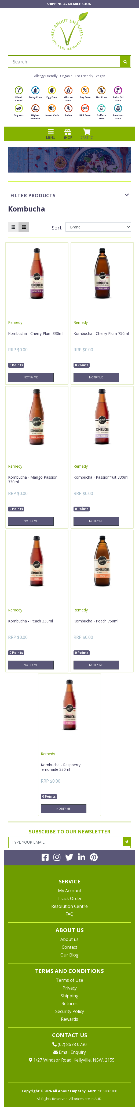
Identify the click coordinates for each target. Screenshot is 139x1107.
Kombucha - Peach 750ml (96, 621)
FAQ (69, 914)
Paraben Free (118, 113)
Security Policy (69, 1011)
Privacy (70, 988)
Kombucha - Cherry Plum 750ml (101, 333)
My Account (69, 891)
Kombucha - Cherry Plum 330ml (35, 333)
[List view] (24, 227)
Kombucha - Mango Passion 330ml (32, 480)
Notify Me (31, 377)
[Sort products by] (98, 227)
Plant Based (19, 95)
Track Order (69, 898)
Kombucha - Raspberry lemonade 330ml (61, 767)
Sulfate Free (101, 113)
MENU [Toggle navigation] (50, 134)
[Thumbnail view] (13, 227)
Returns (69, 1003)
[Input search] (64, 61)
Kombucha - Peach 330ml (30, 621)
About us (69, 939)
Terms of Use (69, 980)
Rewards (69, 1019)
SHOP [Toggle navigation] (68, 134)
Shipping (70, 996)
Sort (57, 227)
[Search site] (125, 61)
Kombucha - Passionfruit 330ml (101, 477)
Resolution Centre (69, 906)
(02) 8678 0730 (69, 1044)
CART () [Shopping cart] (87, 134)
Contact (69, 947)
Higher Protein (35, 113)
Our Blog (69, 955)
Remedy (15, 322)
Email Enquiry (69, 1052)
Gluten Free (68, 95)
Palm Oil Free (118, 95)
